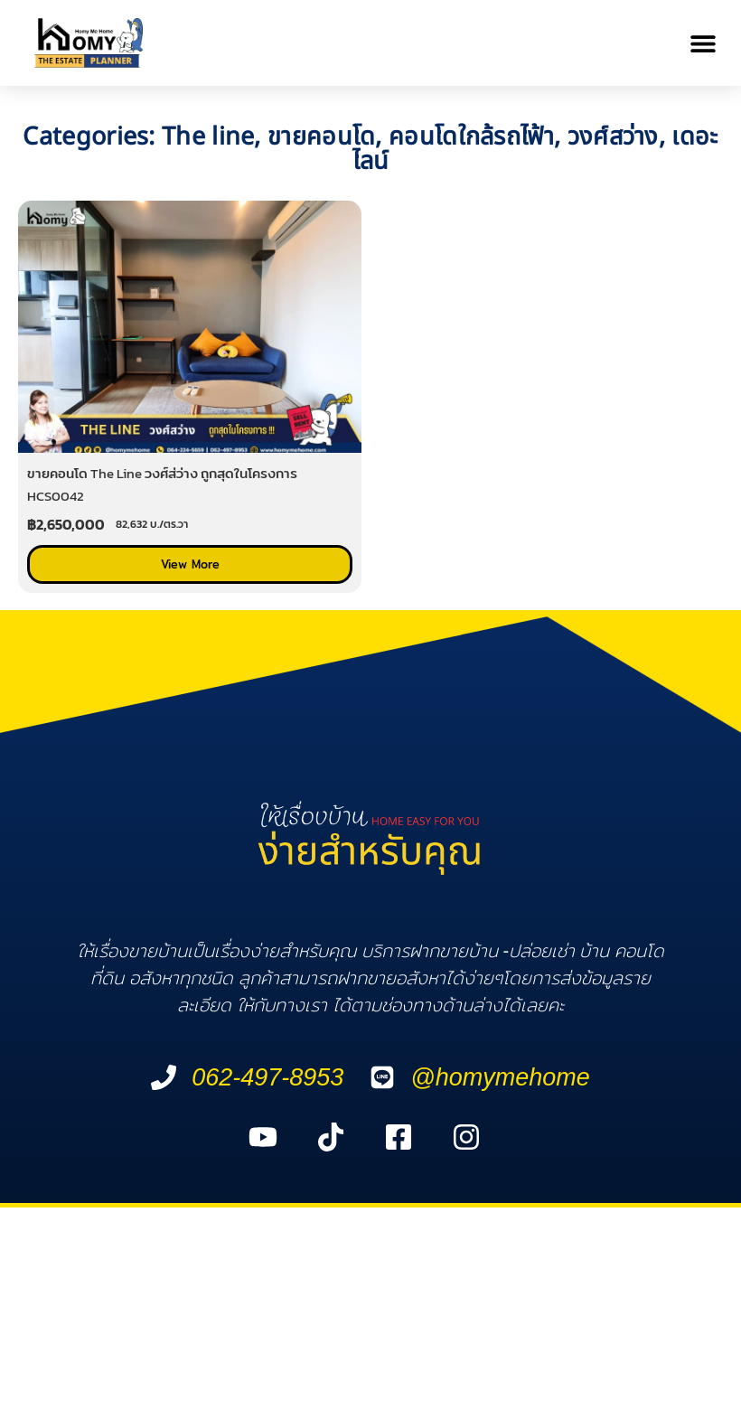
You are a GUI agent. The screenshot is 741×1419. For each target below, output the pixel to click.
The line (208, 136)
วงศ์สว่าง (613, 136)
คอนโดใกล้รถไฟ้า (471, 136)
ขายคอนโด (321, 136)
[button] (702, 43)
